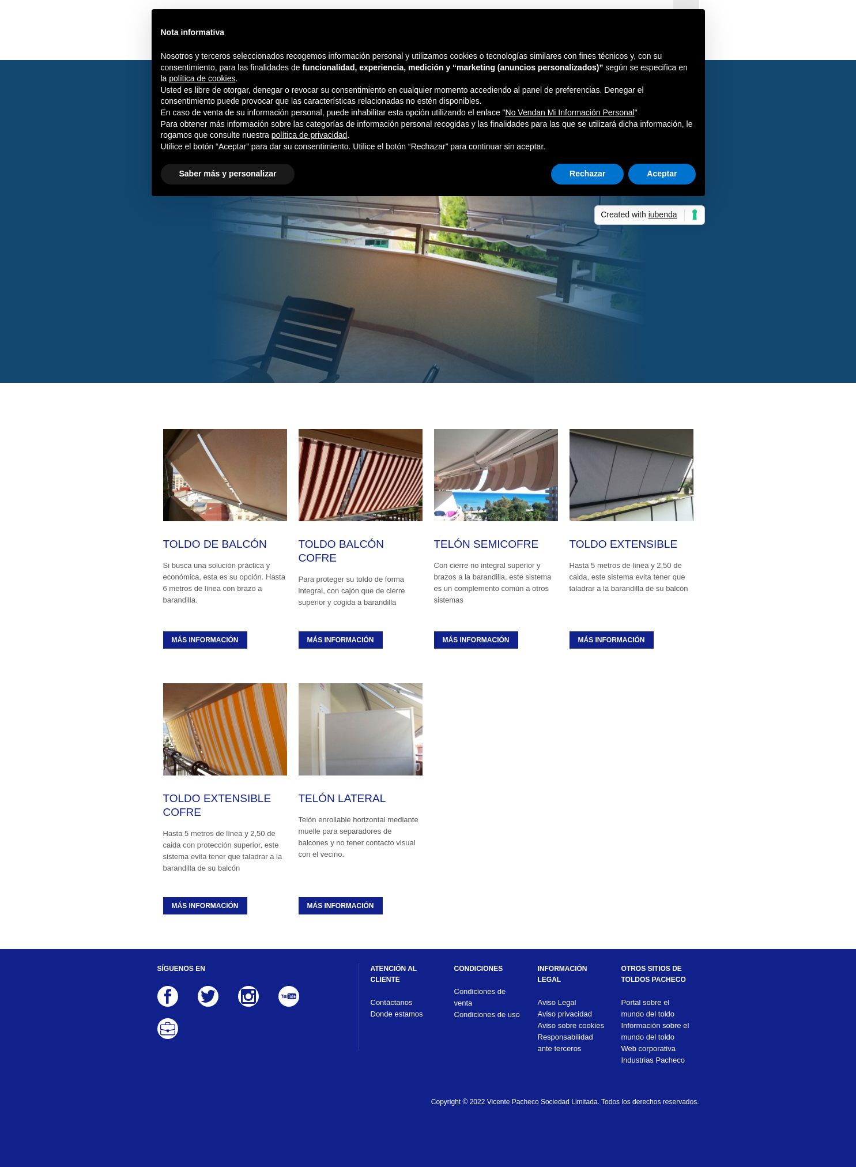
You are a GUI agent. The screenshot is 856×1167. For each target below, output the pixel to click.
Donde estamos (397, 1014)
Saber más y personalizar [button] (228, 173)
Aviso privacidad (565, 1014)
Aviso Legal (557, 1002)
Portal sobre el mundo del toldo (648, 1008)
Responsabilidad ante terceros (565, 1043)
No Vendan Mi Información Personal (570, 112)
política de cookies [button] (202, 78)
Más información (205, 640)
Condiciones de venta (480, 997)
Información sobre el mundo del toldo (655, 1031)
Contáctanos (392, 1002)
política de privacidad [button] (309, 135)
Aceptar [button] (662, 173)
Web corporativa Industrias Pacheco (653, 1054)
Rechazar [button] (587, 173)
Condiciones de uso (487, 1014)
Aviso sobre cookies (571, 1025)
